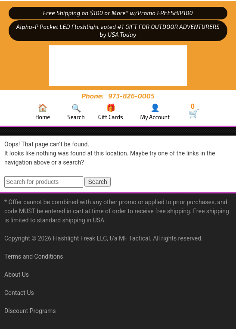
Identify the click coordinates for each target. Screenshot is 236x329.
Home (42, 117)
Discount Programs (30, 310)
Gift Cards (110, 117)
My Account (155, 117)
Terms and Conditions (33, 256)
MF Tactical (118, 65)
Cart (192, 107)
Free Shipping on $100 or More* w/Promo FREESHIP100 (118, 12)
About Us (16, 274)
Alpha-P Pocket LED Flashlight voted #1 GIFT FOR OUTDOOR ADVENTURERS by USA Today (118, 30)
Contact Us (19, 292)
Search (75, 117)
